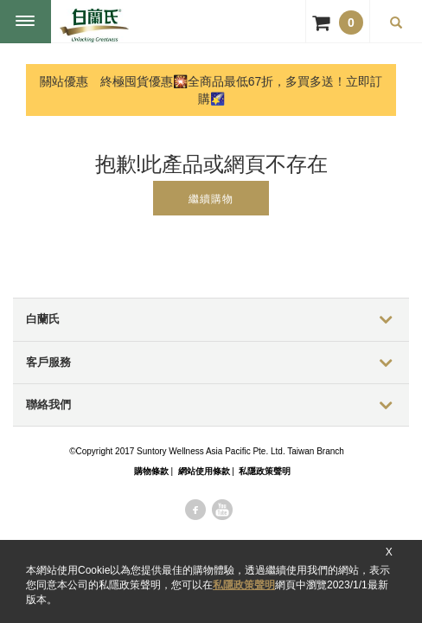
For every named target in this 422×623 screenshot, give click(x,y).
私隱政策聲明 (244, 585)
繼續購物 (211, 199)
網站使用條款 (204, 471)
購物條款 (151, 471)
